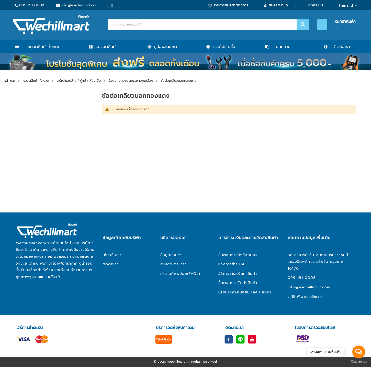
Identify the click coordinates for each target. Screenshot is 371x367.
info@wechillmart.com (79, 5)
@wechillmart (310, 296)
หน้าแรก (9, 80)
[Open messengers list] (358, 352)
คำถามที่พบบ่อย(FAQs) (180, 273)
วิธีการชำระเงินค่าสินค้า (237, 273)
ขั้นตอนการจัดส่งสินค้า (237, 283)
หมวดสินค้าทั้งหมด (44, 47)
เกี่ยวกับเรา (112, 255)
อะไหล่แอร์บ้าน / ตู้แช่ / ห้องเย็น (79, 80)
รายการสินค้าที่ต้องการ (230, 5)
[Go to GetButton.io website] (359, 361)
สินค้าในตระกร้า (173, 264)
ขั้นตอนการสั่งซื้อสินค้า (237, 255)
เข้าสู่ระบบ (315, 5)
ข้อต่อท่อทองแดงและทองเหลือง (130, 80)
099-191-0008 (31, 5)
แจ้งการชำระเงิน (232, 264)
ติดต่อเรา (111, 264)
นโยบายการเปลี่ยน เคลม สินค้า (244, 292)
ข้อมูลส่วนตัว (171, 255)
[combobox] (208, 24)
